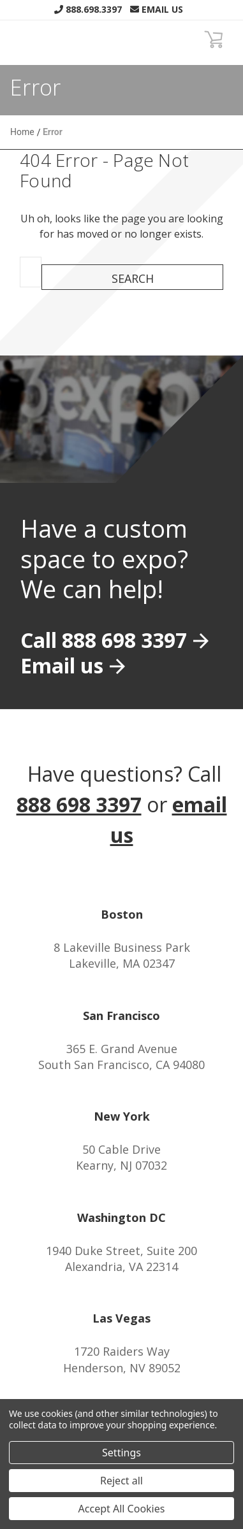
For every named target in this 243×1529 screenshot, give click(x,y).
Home (22, 132)
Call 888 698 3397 (103, 640)
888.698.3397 (88, 9)
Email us (61, 665)
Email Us (156, 9)
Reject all (121, 1481)
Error (53, 132)
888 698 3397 (79, 804)
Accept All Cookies (121, 1509)
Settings (121, 1453)
